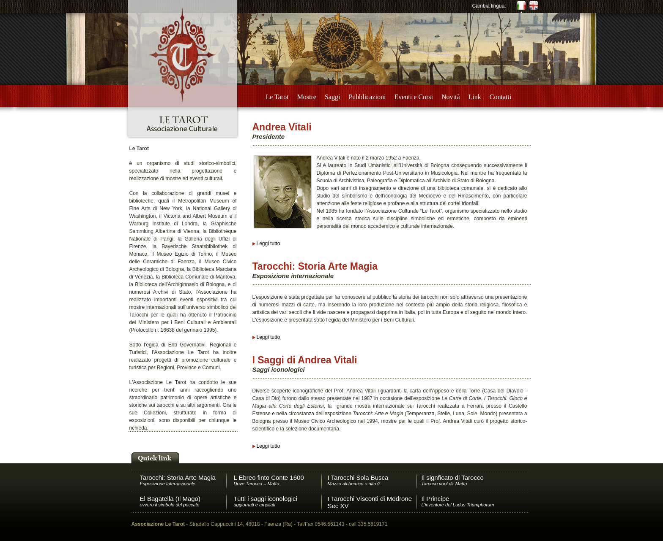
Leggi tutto (268, 243)
